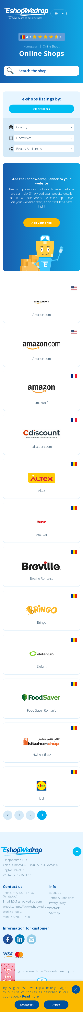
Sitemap (54, 913)
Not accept (26, 1004)
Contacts (55, 908)
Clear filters (41, 109)
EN (56, 13)
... (8, 815)
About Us (55, 893)
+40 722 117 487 (23, 893)
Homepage (30, 46)
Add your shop (41, 223)
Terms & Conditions (61, 898)
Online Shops (51, 46)
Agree (56, 1004)
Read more (30, 996)
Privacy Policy (57, 903)
